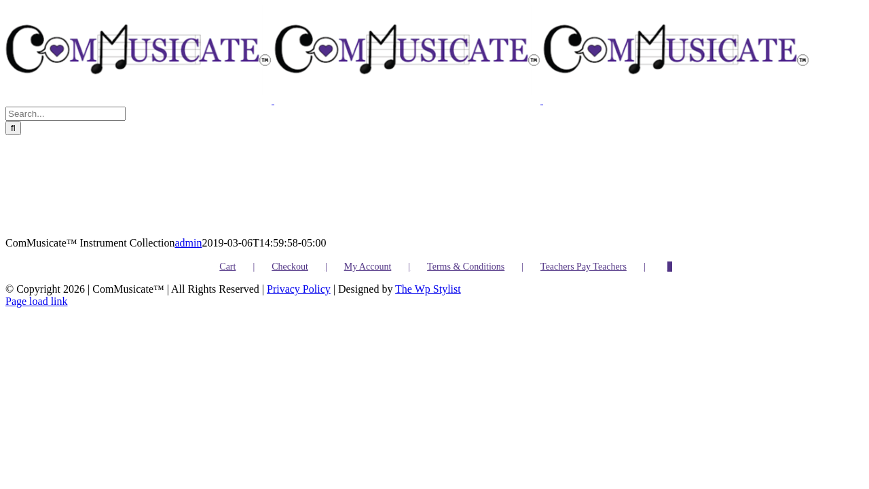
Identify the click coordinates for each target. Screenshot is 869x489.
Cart (227, 266)
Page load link (36, 301)
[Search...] (65, 114)
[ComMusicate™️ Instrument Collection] (166, 186)
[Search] (13, 128)
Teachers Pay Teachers (583, 266)
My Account (368, 266)
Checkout (290, 266)
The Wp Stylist (428, 289)
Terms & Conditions (465, 266)
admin (188, 243)
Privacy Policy (299, 289)
